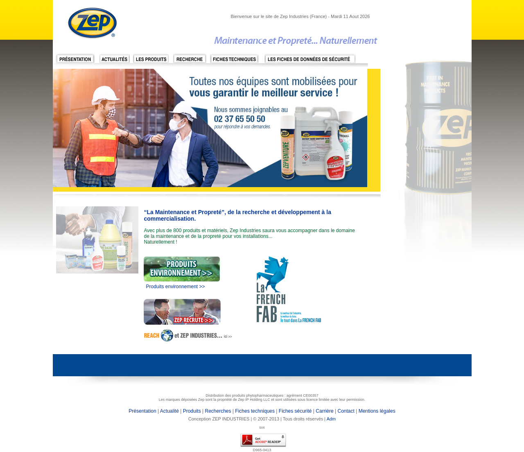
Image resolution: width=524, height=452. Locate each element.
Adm (331, 418)
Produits (192, 411)
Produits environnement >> (175, 286)
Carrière (324, 411)
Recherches (218, 411)
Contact (346, 411)
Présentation (142, 411)
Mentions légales (376, 411)
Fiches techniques (255, 411)
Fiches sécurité (295, 411)
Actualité (169, 411)
